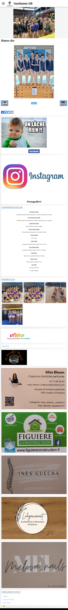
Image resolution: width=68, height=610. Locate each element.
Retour (34, 103)
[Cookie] (4, 606)
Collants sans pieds (8, 599)
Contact (5, 596)
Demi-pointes (7, 602)
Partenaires (5, 346)
